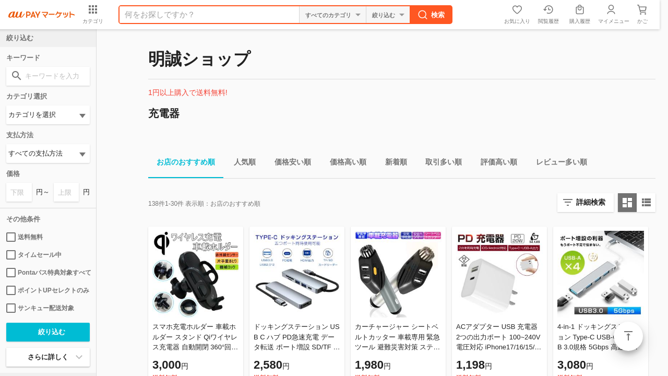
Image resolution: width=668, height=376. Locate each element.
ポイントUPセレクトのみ (47, 290)
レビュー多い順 (557, 164)
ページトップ (628, 336)
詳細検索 (590, 202)
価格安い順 (288, 164)
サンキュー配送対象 (40, 308)
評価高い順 (494, 164)
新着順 (392, 164)
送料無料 (24, 237)
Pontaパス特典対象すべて (48, 272)
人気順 (240, 164)
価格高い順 (343, 164)
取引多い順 (439, 164)
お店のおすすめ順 (181, 164)
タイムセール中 (34, 255)
